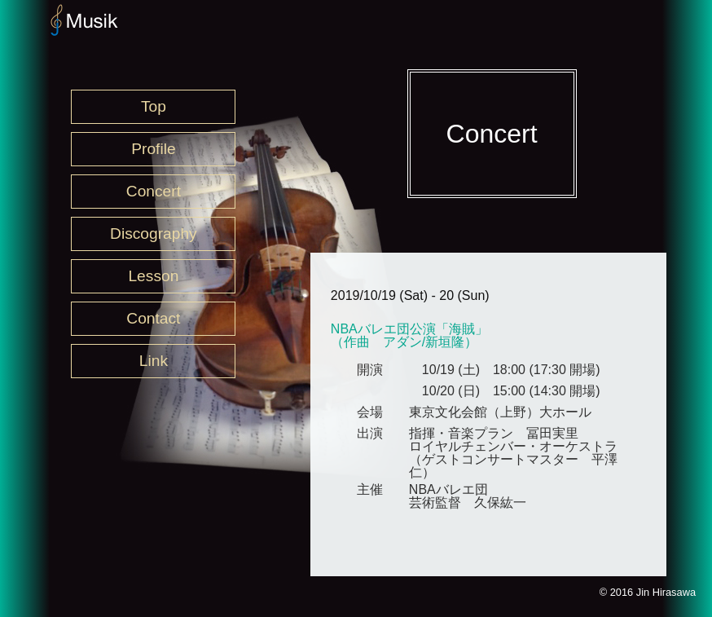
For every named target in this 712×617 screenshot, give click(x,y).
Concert (153, 191)
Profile (153, 148)
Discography (153, 233)
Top (153, 106)
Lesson (153, 275)
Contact (153, 318)
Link (153, 360)
